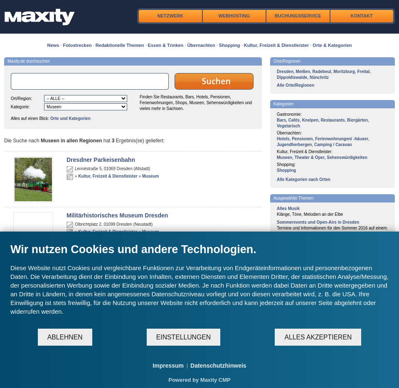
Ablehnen (65, 337)
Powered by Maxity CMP (199, 380)
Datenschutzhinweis (218, 365)
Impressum (168, 365)
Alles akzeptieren (318, 337)
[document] (199, 285)
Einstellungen (183, 337)
